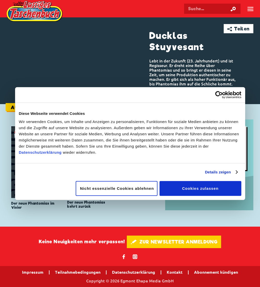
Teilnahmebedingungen (77, 272)
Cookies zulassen (200, 188)
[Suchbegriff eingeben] (212, 9)
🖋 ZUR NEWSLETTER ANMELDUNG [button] (174, 242)
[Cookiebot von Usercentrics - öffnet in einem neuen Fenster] (219, 95)
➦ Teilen (238, 28)
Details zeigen (218, 172)
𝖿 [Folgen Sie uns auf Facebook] (123, 256)
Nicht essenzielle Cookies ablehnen (117, 188)
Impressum (32, 272)
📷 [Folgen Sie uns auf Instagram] (135, 256)
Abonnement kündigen (216, 272)
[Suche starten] (233, 9)
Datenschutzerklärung (40, 152)
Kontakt (175, 272)
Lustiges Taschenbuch (35, 12)
